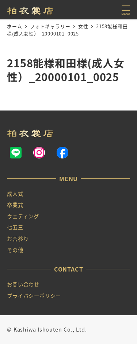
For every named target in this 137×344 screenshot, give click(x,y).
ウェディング (23, 216)
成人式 (15, 193)
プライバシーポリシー (34, 295)
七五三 (15, 227)
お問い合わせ (23, 284)
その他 (15, 250)
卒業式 (15, 205)
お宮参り (17, 238)
